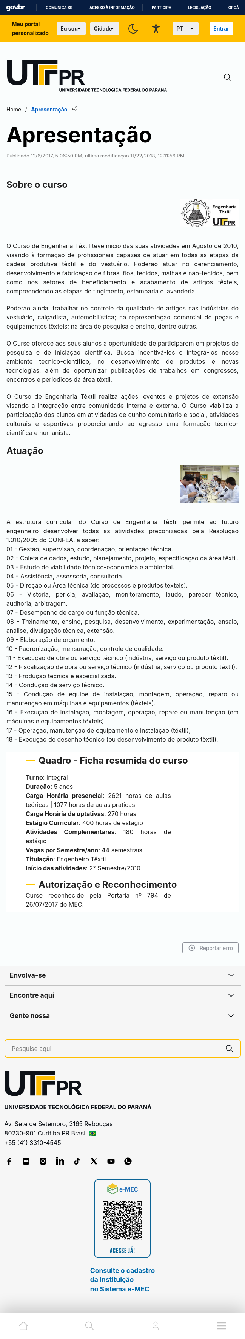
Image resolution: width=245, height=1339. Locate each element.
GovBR (15, 7)
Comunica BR (59, 8)
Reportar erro (210, 948)
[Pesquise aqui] (115, 1049)
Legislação (199, 8)
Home (14, 109)
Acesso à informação (112, 8)
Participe (161, 8)
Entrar (221, 28)
